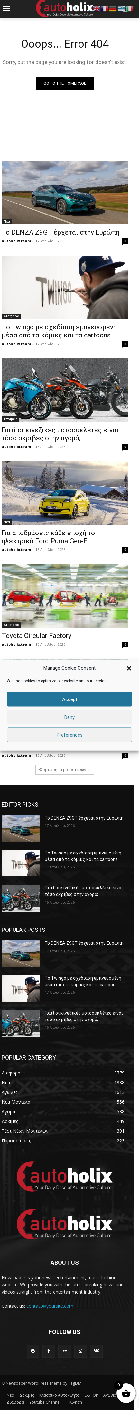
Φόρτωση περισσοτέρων (64, 769)
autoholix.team (16, 240)
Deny (69, 717)
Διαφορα (11, 316)
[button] (129, 668)
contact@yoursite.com (49, 1306)
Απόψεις (10, 419)
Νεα (7, 221)
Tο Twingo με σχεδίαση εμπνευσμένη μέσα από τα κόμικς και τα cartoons (59, 331)
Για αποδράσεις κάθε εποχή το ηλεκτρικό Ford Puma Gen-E (48, 537)
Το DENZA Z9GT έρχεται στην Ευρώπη (60, 232)
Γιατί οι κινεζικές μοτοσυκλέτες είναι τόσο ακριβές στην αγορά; (60, 434)
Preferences (70, 735)
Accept (69, 699)
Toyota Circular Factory (36, 636)
